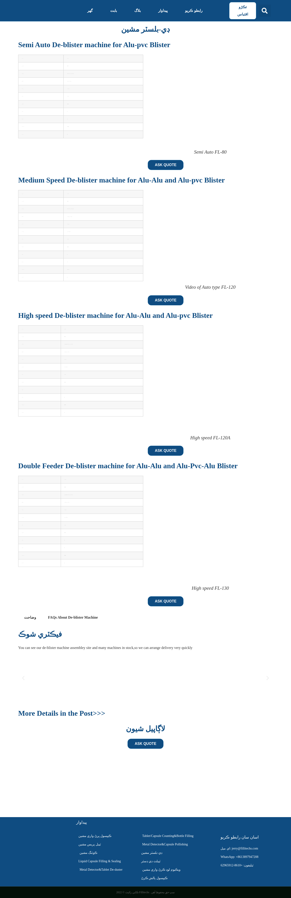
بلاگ (137, 11)
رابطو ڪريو (193, 11)
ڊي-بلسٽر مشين (145, 29)
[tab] (73, 617)
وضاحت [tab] (30, 617)
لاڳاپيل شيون (145, 729)
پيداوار (163, 11)
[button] (265, 11)
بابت (113, 11)
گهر (90, 11)
